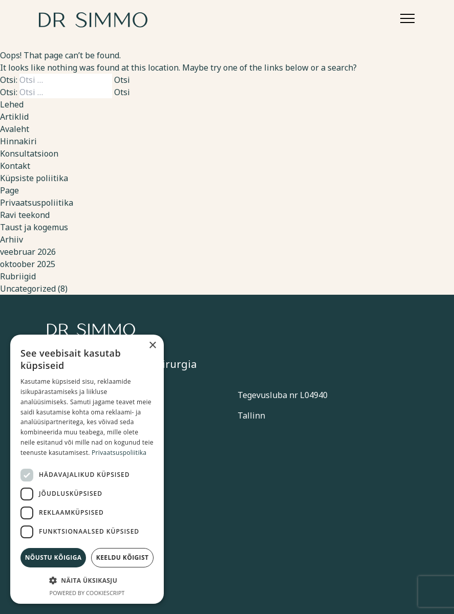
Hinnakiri (18, 141)
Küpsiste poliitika (34, 178)
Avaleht (14, 129)
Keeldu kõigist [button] (122, 557)
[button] (87, 580)
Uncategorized (28, 288)
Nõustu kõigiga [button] (53, 557)
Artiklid (14, 116)
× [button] (152, 345)
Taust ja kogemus (34, 227)
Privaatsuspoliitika (36, 202)
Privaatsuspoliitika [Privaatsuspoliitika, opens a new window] (119, 452)
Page (9, 190)
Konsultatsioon (29, 153)
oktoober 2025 (27, 264)
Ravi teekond (25, 215)
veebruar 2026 (28, 251)
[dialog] (87, 469)
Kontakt (15, 165)
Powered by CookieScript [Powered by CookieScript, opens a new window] (87, 593)
